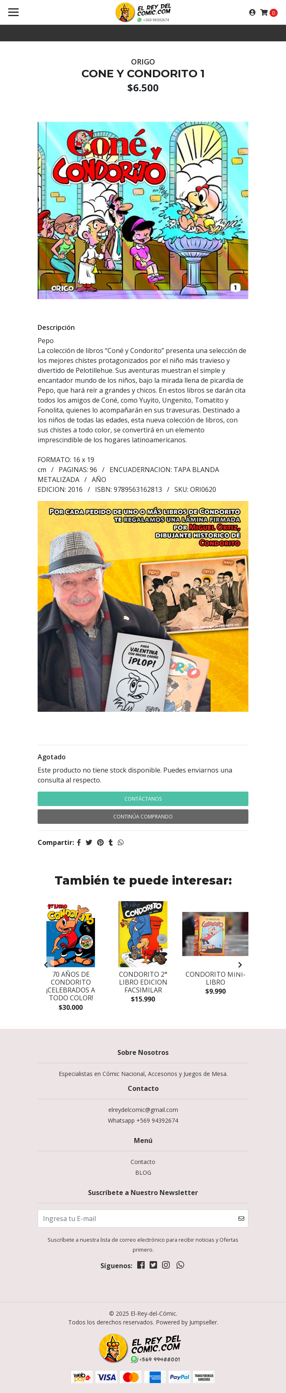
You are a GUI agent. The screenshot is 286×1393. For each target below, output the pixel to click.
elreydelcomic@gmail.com (143, 1110)
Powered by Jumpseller (186, 1322)
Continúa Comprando (143, 816)
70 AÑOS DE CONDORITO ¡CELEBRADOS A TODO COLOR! (70, 986)
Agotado (52, 756)
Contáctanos (143, 798)
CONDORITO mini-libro (215, 978)
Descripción (56, 327)
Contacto (143, 1162)
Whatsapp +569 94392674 (143, 1120)
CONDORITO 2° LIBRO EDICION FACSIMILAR (143, 982)
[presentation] (46, 964)
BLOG (143, 1172)
